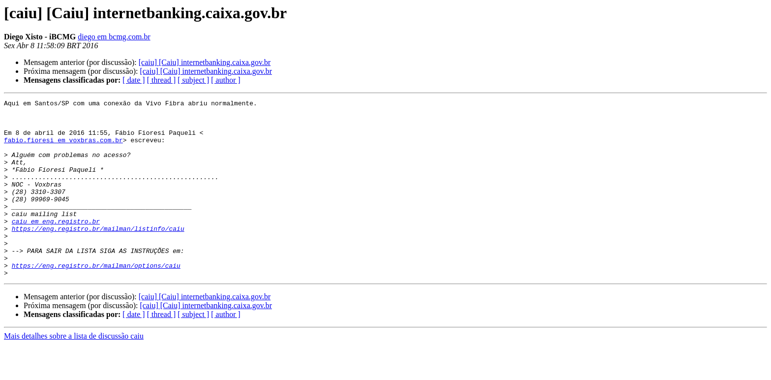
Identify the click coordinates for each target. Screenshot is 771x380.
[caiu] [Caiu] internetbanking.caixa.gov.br (205, 62)
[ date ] (133, 80)
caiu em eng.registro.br (56, 246)
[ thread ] (161, 80)
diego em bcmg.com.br (114, 36)
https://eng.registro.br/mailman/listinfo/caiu (98, 255)
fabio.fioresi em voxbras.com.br (63, 148)
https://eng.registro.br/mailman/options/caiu (96, 299)
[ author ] (225, 80)
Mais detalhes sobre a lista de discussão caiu (74, 371)
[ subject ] (193, 80)
